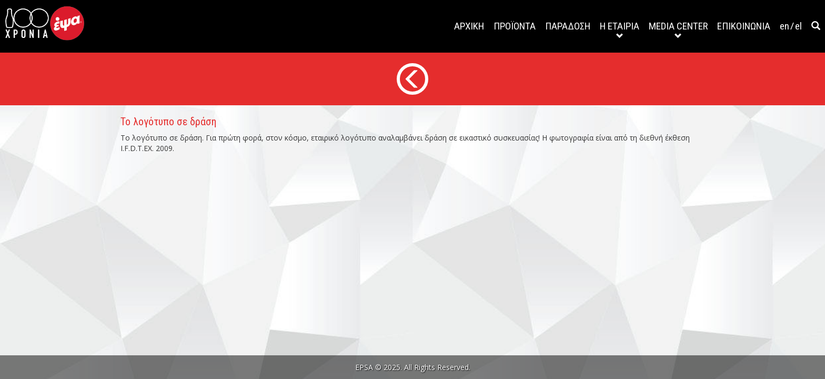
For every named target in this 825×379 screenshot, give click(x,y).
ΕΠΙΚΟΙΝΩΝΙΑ (743, 26)
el (798, 26)
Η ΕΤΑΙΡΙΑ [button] (619, 29)
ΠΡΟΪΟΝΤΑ (515, 26)
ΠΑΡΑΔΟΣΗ (567, 26)
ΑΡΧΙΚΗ (469, 26)
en (784, 26)
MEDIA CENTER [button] (678, 29)
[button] (816, 26)
